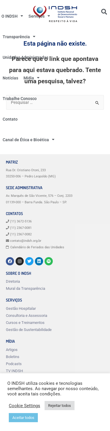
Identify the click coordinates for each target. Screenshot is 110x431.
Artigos (12, 349)
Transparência (19, 37)
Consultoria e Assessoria (26, 315)
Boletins (12, 357)
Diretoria (13, 281)
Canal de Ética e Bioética (29, 140)
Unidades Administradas (25, 57)
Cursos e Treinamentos (25, 322)
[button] (104, 12)
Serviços (39, 16)
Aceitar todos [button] (23, 417)
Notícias (10, 78)
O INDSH (12, 16)
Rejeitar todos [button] (59, 405)
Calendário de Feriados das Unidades (37, 247)
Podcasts (14, 364)
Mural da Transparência (25, 288)
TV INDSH (14, 371)
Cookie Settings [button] (24, 405)
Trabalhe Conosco (20, 98)
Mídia (31, 78)
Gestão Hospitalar (21, 308)
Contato (10, 119)
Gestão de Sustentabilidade (29, 329)
